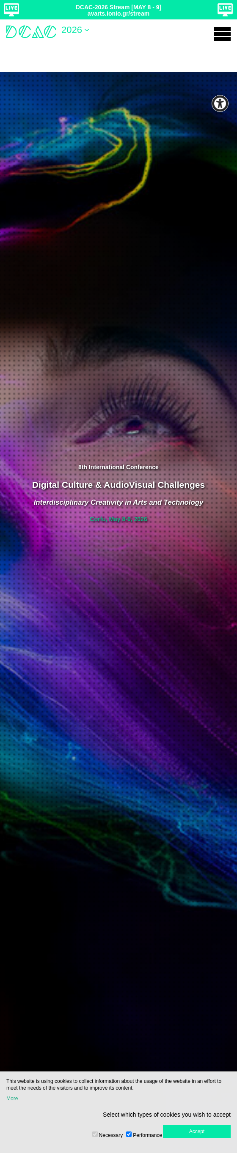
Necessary (111, 1135)
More (12, 1098)
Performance (147, 1135)
